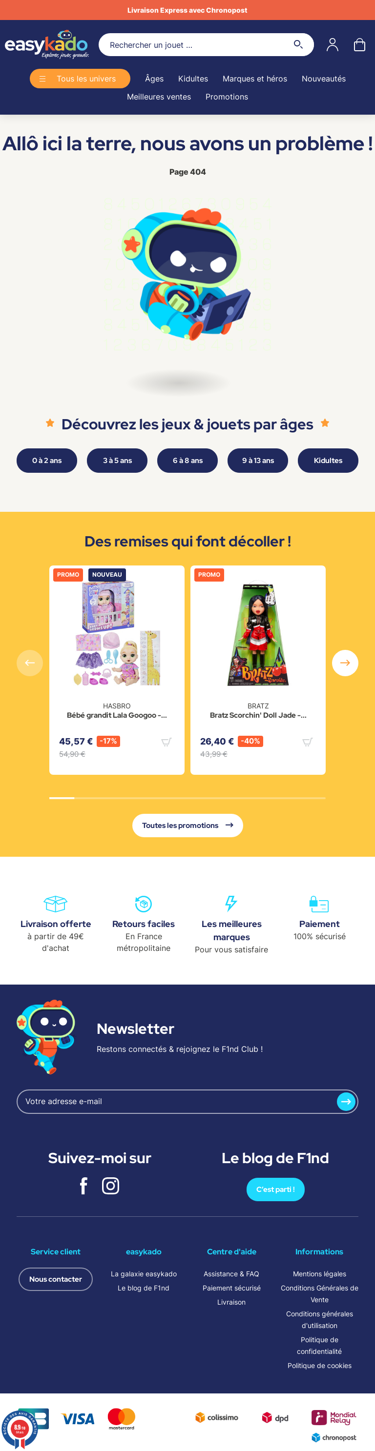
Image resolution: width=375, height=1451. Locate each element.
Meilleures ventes (159, 96)
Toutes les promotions (187, 825)
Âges (154, 78)
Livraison (231, 1302)
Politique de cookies (320, 1365)
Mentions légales (319, 1274)
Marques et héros (255, 78)
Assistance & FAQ (231, 1274)
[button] (345, 663)
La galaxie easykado (144, 1274)
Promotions (227, 96)
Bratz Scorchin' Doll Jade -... (258, 715)
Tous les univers (86, 78)
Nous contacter (55, 1279)
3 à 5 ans (117, 460)
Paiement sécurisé (232, 1288)
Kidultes (193, 78)
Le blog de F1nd (143, 1288)
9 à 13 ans (258, 460)
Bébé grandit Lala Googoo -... (117, 715)
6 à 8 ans (188, 460)
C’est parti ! (275, 1189)
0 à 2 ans (47, 460)
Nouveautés (324, 78)
